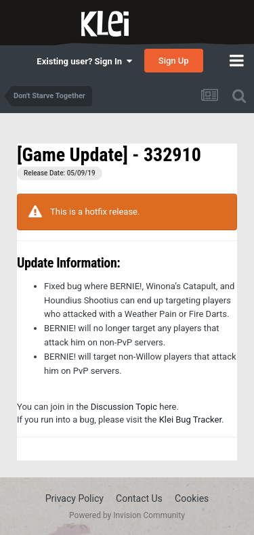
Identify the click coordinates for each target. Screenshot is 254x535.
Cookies (192, 498)
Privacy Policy (74, 498)
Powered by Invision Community (127, 515)
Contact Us (139, 498)
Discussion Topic (124, 407)
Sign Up (173, 61)
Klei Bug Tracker (190, 419)
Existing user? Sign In (84, 61)
